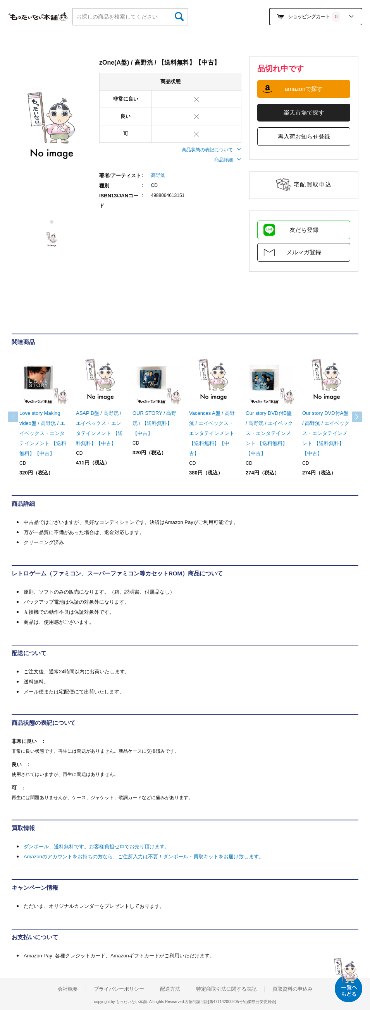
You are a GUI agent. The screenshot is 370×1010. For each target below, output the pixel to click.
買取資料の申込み (292, 989)
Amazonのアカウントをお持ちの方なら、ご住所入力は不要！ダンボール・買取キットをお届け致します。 (144, 856)
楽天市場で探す (304, 112)
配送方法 (170, 989)
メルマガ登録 (303, 252)
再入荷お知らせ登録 (304, 136)
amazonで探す (304, 89)
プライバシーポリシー (119, 989)
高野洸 (158, 175)
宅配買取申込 (313, 184)
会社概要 (68, 989)
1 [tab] (52, 222)
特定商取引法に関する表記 (226, 989)
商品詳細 (227, 160)
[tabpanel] (51, 126)
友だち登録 (303, 229)
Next (350, 417)
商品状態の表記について (211, 149)
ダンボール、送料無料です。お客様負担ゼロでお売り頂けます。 (97, 846)
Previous (19, 417)
